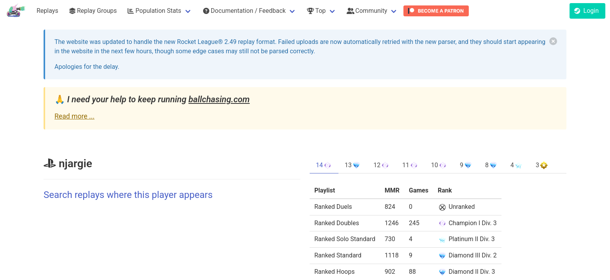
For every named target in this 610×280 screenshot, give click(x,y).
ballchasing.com (218, 99)
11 (410, 165)
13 (353, 165)
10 (439, 165)
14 (324, 165)
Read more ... (74, 116)
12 (381, 165)
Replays (47, 10)
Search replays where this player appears (128, 194)
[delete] (553, 41)
